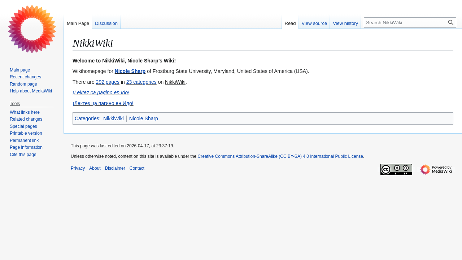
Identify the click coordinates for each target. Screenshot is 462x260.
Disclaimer (115, 168)
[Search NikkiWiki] (410, 22)
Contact (137, 168)
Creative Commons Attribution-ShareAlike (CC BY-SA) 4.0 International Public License (280, 156)
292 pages (107, 82)
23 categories (141, 82)
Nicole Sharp (130, 71)
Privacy (78, 168)
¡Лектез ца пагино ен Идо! (103, 103)
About (94, 168)
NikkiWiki (113, 118)
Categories (87, 118)
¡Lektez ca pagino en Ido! (101, 92)
